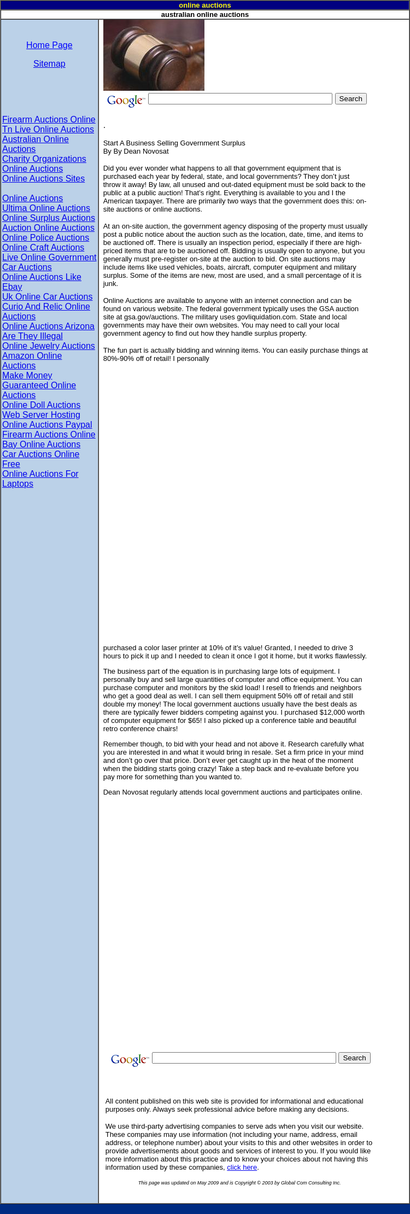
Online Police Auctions (45, 237)
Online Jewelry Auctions (48, 346)
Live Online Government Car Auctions (49, 262)
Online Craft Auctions (43, 247)
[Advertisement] (241, 54)
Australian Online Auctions (35, 144)
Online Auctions (32, 198)
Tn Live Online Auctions (48, 129)
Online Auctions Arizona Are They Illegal (48, 331)
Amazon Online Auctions (32, 360)
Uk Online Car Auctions (47, 296)
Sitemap (49, 63)
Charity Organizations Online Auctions (44, 163)
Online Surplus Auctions (48, 218)
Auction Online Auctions (48, 227)
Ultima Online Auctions (46, 208)
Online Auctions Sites (43, 178)
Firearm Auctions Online (49, 119)
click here (242, 1167)
